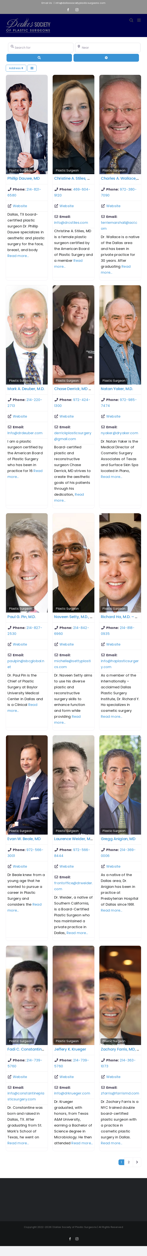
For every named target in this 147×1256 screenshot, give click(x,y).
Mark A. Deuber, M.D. (25, 388)
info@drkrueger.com (72, 1093)
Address (16, 68)
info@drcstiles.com (71, 222)
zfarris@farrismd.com (120, 1093)
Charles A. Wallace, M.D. (123, 178)
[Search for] (41, 47)
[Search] (39, 57)
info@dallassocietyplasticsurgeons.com (80, 3)
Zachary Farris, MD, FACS (123, 1049)
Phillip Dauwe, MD (23, 178)
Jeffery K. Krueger (70, 1049)
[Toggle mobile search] (131, 20)
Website (20, 206)
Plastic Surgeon (20, 170)
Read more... (18, 255)
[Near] (107, 47)
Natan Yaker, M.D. (117, 388)
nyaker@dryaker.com (119, 433)
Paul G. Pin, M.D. (21, 616)
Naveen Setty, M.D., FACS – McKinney (88, 616)
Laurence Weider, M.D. (74, 838)
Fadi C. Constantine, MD (29, 1049)
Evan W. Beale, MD (24, 838)
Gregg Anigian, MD (118, 838)
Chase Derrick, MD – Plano (78, 388)
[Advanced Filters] (106, 57)
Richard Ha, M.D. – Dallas (124, 616)
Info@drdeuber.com (25, 433)
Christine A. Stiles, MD (73, 178)
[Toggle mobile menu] (139, 20)
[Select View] (32, 68)
